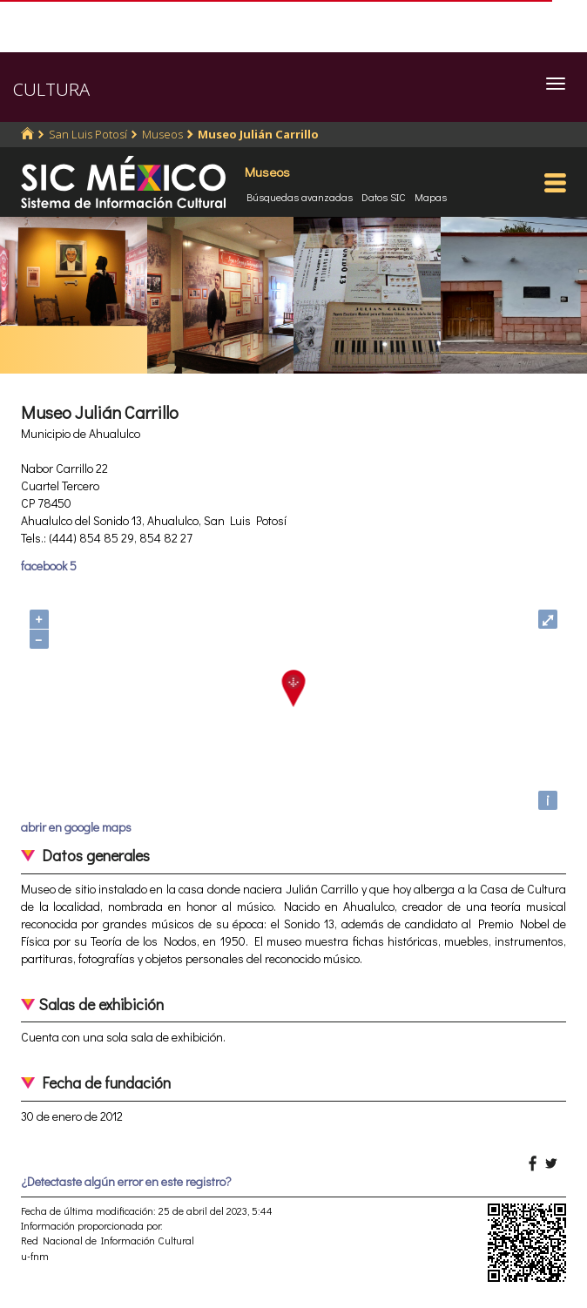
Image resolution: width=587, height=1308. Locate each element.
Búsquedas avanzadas (299, 197)
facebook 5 (49, 565)
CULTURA (51, 89)
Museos (162, 134)
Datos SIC (383, 197)
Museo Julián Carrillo (258, 134)
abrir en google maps (76, 827)
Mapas (431, 197)
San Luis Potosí (88, 134)
